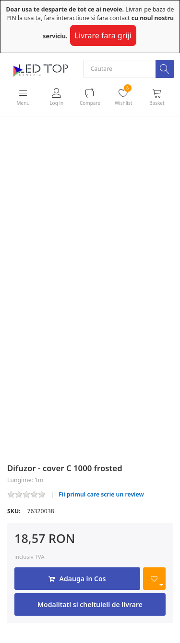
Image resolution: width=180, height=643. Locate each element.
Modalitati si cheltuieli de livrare (90, 604)
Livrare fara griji (103, 35)
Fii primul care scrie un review (101, 494)
